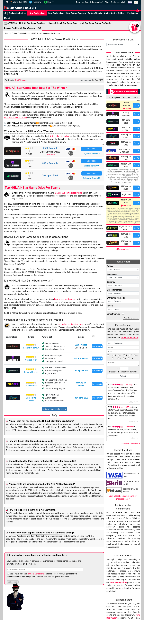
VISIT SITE (91, 149)
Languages (112, 274)
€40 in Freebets (50, 163)
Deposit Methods (114, 290)
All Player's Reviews (130, 444)
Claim (136, 105)
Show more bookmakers (54, 409)
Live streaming (113, 314)
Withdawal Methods (116, 298)
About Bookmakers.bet (115, 2)
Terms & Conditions (35, 574)
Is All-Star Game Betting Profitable (95, 23)
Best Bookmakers (56, 13)
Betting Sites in (95, 13)
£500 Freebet (50, 148)
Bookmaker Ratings (17, 13)
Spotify (49, 2)
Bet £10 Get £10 (126, 203)
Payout (110, 306)
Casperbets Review (31, 399)
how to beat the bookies (64, 299)
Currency (111, 282)
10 (131, 358)
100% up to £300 (81, 398)
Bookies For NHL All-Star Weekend (19, 28)
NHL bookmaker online (59, 136)
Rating (110, 266)
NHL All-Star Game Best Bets (32, 23)
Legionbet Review (91, 153)
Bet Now (97, 346)
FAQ (39, 28)
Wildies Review (91, 166)
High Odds (126, 194)
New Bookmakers (37, 13)
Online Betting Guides (114, 13)
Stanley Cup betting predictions (68, 193)
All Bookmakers (123, 249)
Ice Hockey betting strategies (70, 324)
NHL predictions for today (15, 118)
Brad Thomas (20, 80)
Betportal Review (91, 178)
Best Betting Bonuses (76, 13)
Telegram (35, 2)
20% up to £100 (50, 175)
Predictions (132, 13)
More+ (7, 18)
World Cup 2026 (18, 2)
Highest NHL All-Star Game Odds (62, 23)
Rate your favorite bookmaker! (89, 2)
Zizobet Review (31, 385)
